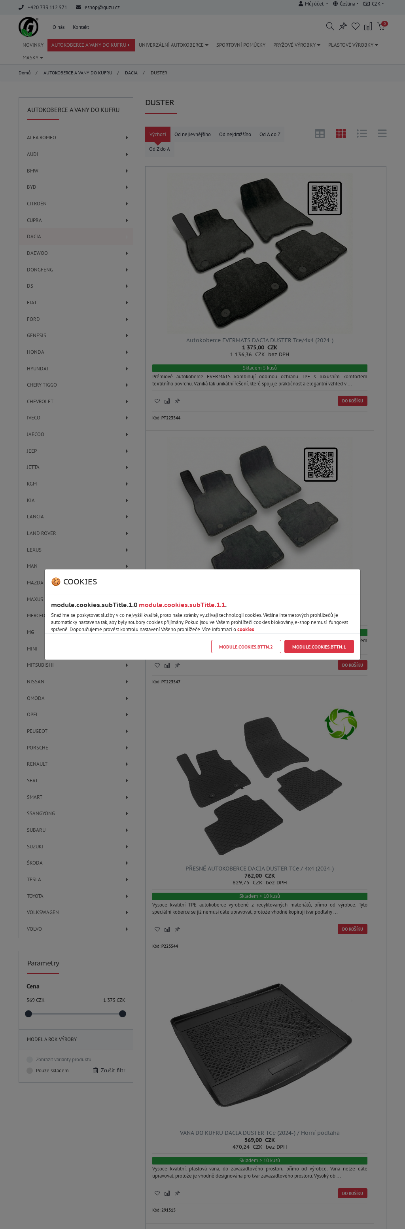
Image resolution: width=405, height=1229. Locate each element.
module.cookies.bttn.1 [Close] (319, 647)
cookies (245, 629)
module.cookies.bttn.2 (246, 647)
